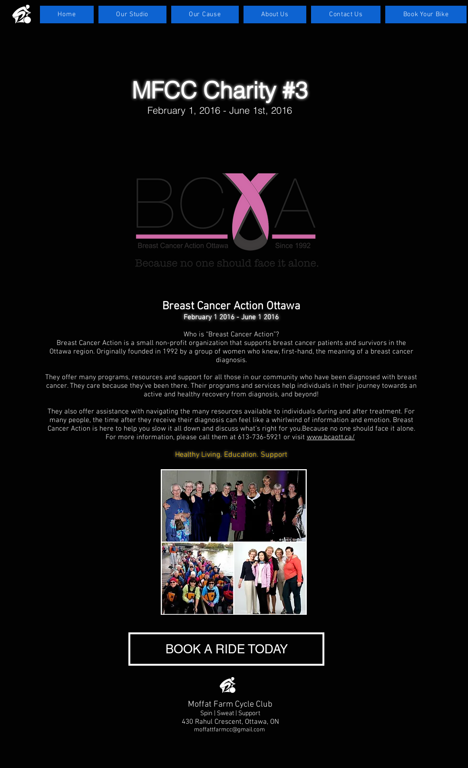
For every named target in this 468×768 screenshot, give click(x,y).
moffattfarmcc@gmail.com (229, 730)
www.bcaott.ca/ (331, 437)
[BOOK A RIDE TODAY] (226, 649)
